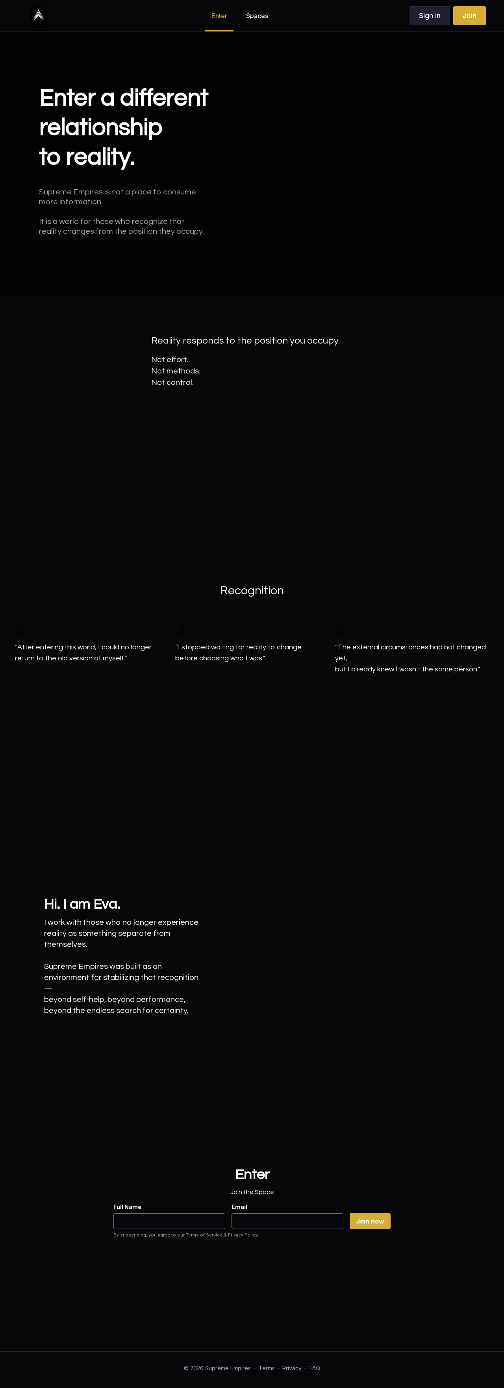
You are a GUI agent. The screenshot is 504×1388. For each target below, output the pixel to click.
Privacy (292, 1368)
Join (469, 15)
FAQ (314, 1368)
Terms (267, 1368)
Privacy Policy (243, 1235)
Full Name (127, 1206)
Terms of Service (204, 1235)
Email (239, 1206)
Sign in (430, 15)
